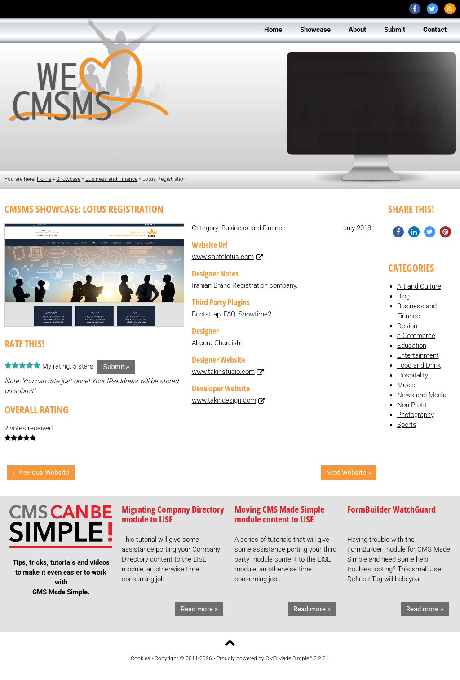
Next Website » (348, 473)
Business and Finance (111, 179)
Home (44, 179)
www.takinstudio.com (223, 372)
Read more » (199, 609)
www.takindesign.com (224, 400)
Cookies (140, 658)
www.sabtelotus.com (223, 257)
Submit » (116, 366)
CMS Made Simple (287, 658)
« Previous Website (40, 473)
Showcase (68, 179)
